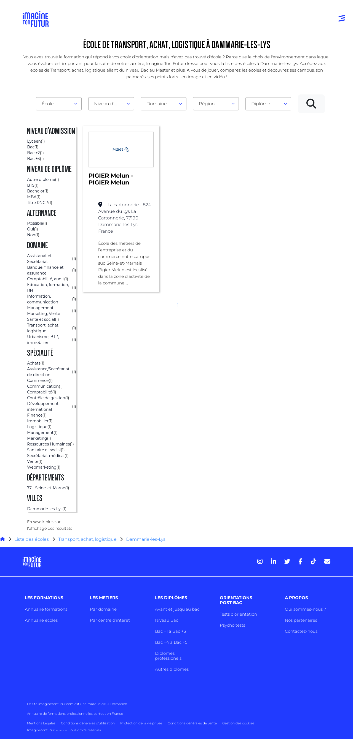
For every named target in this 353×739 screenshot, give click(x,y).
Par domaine (103, 609)
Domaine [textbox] (156, 103)
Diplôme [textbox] (260, 103)
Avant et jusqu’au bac (177, 609)
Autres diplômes (172, 669)
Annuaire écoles (41, 620)
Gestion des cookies (238, 723)
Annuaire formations (46, 609)
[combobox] (59, 103)
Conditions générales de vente (192, 723)
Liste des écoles (31, 539)
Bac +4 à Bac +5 (171, 642)
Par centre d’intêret (110, 620)
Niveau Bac (166, 620)
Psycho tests (232, 625)
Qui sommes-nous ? (305, 609)
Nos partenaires (301, 620)
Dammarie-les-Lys (145, 539)
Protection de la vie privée (141, 723)
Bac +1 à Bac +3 (170, 631)
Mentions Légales (41, 723)
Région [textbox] (207, 103)
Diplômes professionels (168, 656)
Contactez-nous (301, 631)
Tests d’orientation (238, 614)
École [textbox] (48, 103)
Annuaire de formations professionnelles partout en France (75, 713)
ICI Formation (115, 704)
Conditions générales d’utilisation (88, 723)
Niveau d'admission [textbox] (109, 103)
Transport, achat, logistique (87, 539)
